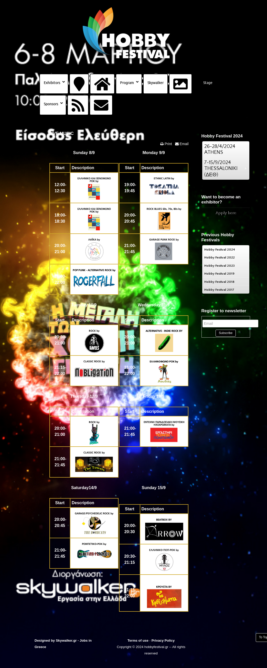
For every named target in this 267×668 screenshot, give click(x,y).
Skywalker (155, 83)
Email (184, 144)
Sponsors (51, 104)
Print (168, 144)
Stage (207, 83)
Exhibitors (52, 83)
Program (127, 83)
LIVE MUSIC (61, 133)
